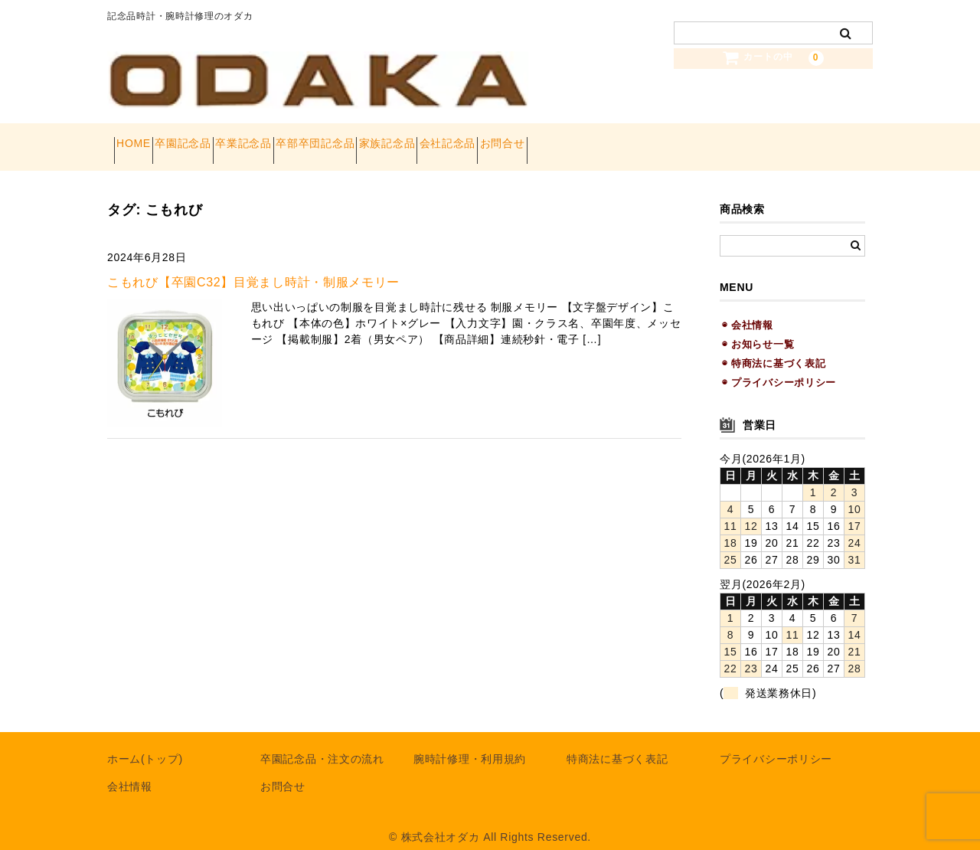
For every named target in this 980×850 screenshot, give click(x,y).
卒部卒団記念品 (403, 139)
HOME (140, 139)
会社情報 (129, 772)
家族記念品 (503, 139)
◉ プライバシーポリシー (779, 368)
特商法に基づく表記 (617, 744)
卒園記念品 (217, 139)
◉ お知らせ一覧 (758, 329)
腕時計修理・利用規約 (469, 744)
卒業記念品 (304, 139)
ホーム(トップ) (145, 744)
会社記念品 (590, 139)
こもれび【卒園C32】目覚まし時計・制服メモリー (253, 266)
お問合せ (672, 139)
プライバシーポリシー (776, 744)
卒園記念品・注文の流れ (322, 744)
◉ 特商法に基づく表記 (773, 348)
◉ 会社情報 (747, 309)
